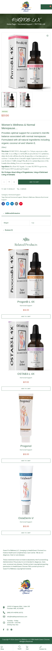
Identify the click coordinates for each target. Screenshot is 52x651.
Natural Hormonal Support (13, 198)
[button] (47, 36)
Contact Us (42, 649)
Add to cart (34, 182)
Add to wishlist (9, 189)
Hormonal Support (25, 24)
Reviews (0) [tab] (9, 230)
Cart (27, 649)
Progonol (26, 446)
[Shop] (2, 647)
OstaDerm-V (26, 518)
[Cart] (27, 647)
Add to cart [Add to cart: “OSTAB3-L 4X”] (26, 389)
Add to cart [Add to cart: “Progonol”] (26, 461)
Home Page (11, 24)
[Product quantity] (9, 182)
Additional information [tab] (12, 214)
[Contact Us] (40, 647)
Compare (23, 189)
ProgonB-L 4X (26, 302)
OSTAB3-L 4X (26, 374)
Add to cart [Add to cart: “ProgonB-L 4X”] (26, 316)
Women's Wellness (29, 198)
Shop (2, 649)
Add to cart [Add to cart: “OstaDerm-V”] (26, 533)
